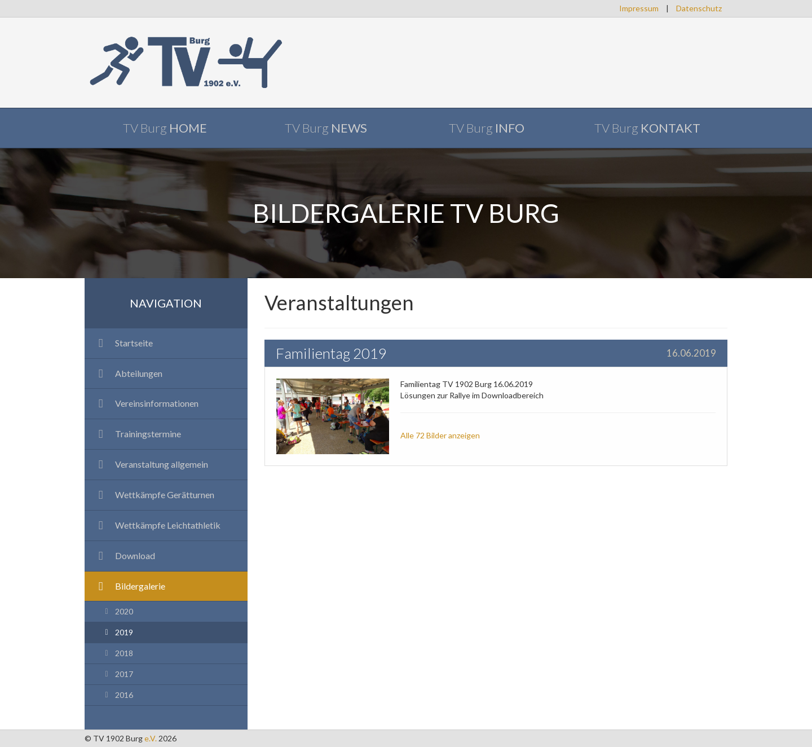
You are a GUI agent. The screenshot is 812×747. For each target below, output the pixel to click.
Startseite (123, 342)
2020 (117, 611)
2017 (117, 674)
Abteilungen (127, 373)
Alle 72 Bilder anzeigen (440, 435)
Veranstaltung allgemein (150, 464)
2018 (117, 653)
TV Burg (165, 127)
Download (124, 555)
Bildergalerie (129, 586)
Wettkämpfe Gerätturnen (153, 494)
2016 (117, 695)
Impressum (639, 8)
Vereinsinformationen (145, 403)
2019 (117, 632)
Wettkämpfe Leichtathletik (156, 525)
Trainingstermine (137, 433)
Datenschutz (699, 8)
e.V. (150, 738)
